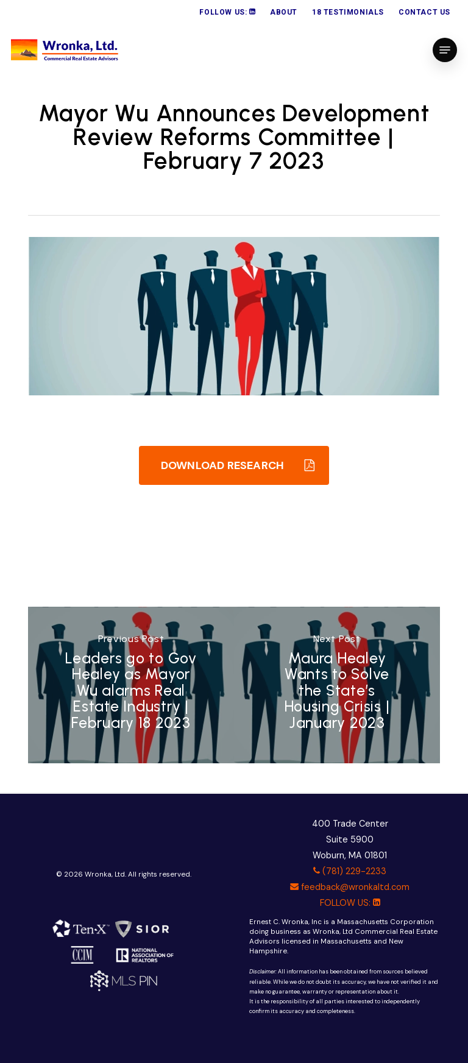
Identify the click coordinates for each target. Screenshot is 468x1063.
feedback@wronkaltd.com (350, 886)
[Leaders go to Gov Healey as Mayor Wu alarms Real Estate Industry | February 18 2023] (131, 685)
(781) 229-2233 (349, 871)
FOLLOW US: (350, 902)
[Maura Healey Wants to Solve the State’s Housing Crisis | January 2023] (337, 685)
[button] (445, 50)
